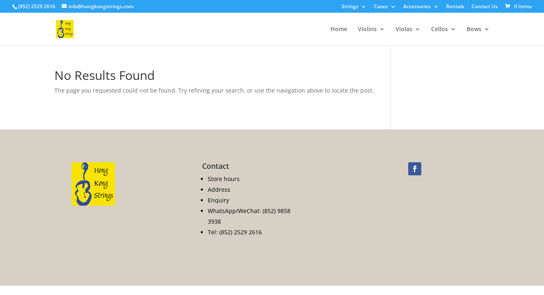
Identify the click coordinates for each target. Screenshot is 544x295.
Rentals (455, 7)
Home (338, 29)
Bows (474, 29)
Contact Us (485, 7)
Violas (404, 29)
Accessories (417, 7)
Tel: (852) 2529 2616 (235, 232)
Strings (350, 7)
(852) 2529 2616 (36, 6)
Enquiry (218, 200)
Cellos (439, 29)
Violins (367, 29)
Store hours (224, 179)
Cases (381, 7)
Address (219, 189)
